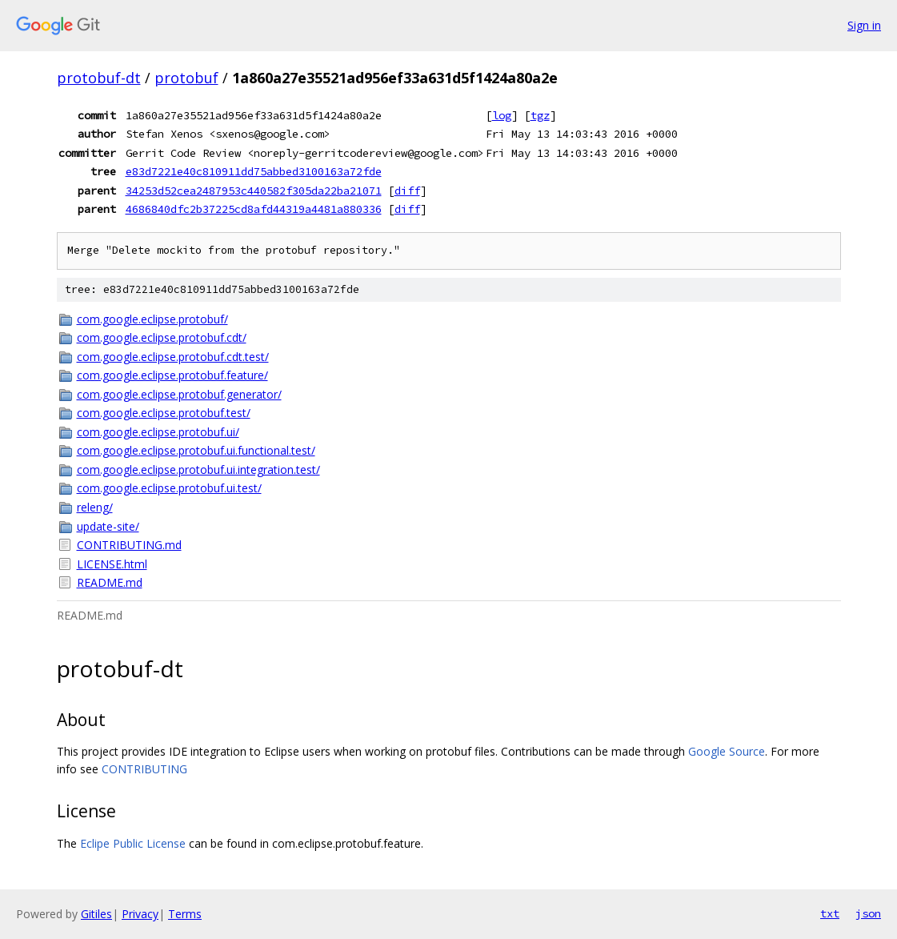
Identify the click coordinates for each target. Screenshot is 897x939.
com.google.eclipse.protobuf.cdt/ (161, 337)
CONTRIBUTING (144, 768)
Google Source (726, 751)
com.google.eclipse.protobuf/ (152, 319)
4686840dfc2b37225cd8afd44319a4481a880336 (254, 209)
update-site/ (108, 526)
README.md (109, 582)
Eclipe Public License (133, 843)
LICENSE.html (112, 564)
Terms (185, 913)
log (501, 115)
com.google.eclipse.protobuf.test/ (163, 412)
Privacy (140, 913)
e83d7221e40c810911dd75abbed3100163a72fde (254, 171)
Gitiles (96, 913)
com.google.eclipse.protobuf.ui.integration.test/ (198, 469)
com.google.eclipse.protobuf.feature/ (172, 375)
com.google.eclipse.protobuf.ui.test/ (169, 488)
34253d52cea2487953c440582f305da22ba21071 (254, 190)
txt (829, 913)
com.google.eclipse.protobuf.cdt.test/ (173, 356)
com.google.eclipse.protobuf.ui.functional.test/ (196, 450)
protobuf (186, 77)
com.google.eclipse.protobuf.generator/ (179, 394)
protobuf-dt (99, 77)
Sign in (864, 25)
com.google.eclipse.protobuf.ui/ (158, 431)
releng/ (95, 507)
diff (407, 190)
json (868, 913)
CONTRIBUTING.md (129, 544)
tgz (540, 115)
